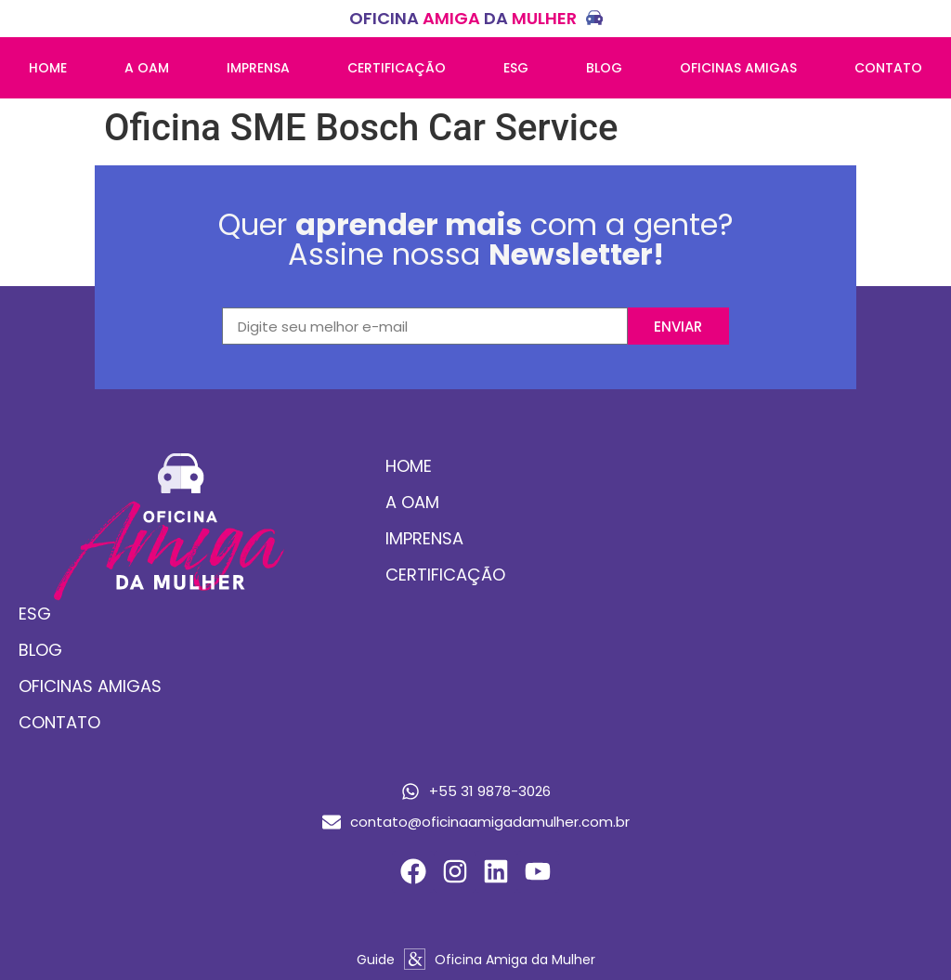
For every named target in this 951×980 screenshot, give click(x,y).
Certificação (396, 68)
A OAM (146, 68)
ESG (515, 68)
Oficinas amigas (738, 68)
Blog (604, 68)
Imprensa (258, 68)
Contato (888, 68)
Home (48, 68)
